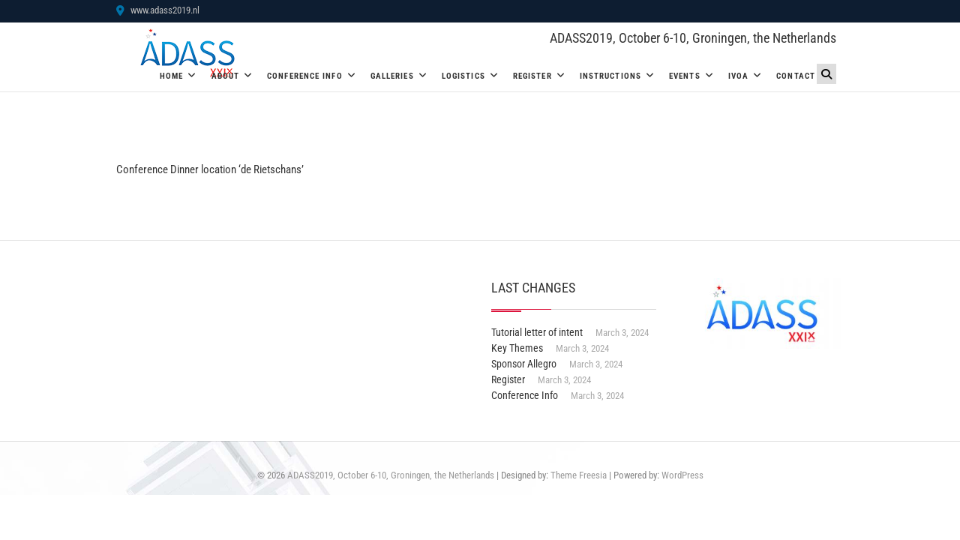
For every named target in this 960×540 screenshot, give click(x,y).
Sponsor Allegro (523, 364)
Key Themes (517, 348)
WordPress (683, 475)
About (226, 76)
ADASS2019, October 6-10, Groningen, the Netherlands (693, 38)
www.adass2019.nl (158, 10)
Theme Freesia (578, 475)
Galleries (392, 76)
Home (171, 76)
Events (684, 76)
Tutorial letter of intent (537, 332)
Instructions (610, 76)
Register (532, 76)
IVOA (738, 76)
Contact (795, 76)
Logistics (463, 76)
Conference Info (305, 76)
